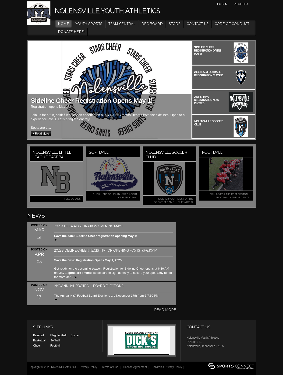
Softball (55, 340)
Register (241, 4)
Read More (42, 133)
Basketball (39, 340)
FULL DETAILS (72, 198)
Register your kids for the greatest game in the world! (174, 200)
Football (55, 345)
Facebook (253, 4)
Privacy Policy (88, 367)
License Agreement (135, 367)
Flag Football (58, 335)
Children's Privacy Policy (167, 367)
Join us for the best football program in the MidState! (230, 196)
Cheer (37, 345)
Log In (222, 4)
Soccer (75, 335)
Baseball (38, 335)
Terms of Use (110, 367)
